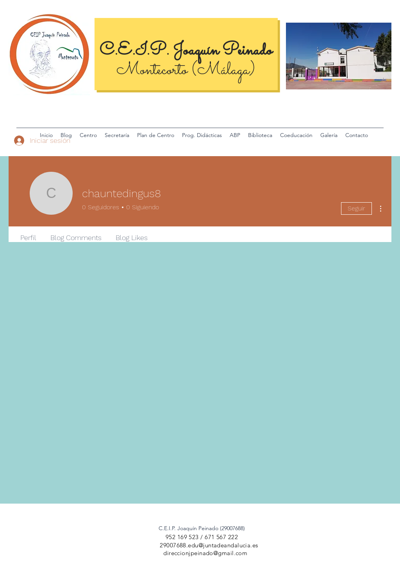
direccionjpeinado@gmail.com (205, 553)
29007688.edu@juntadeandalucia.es (209, 545)
